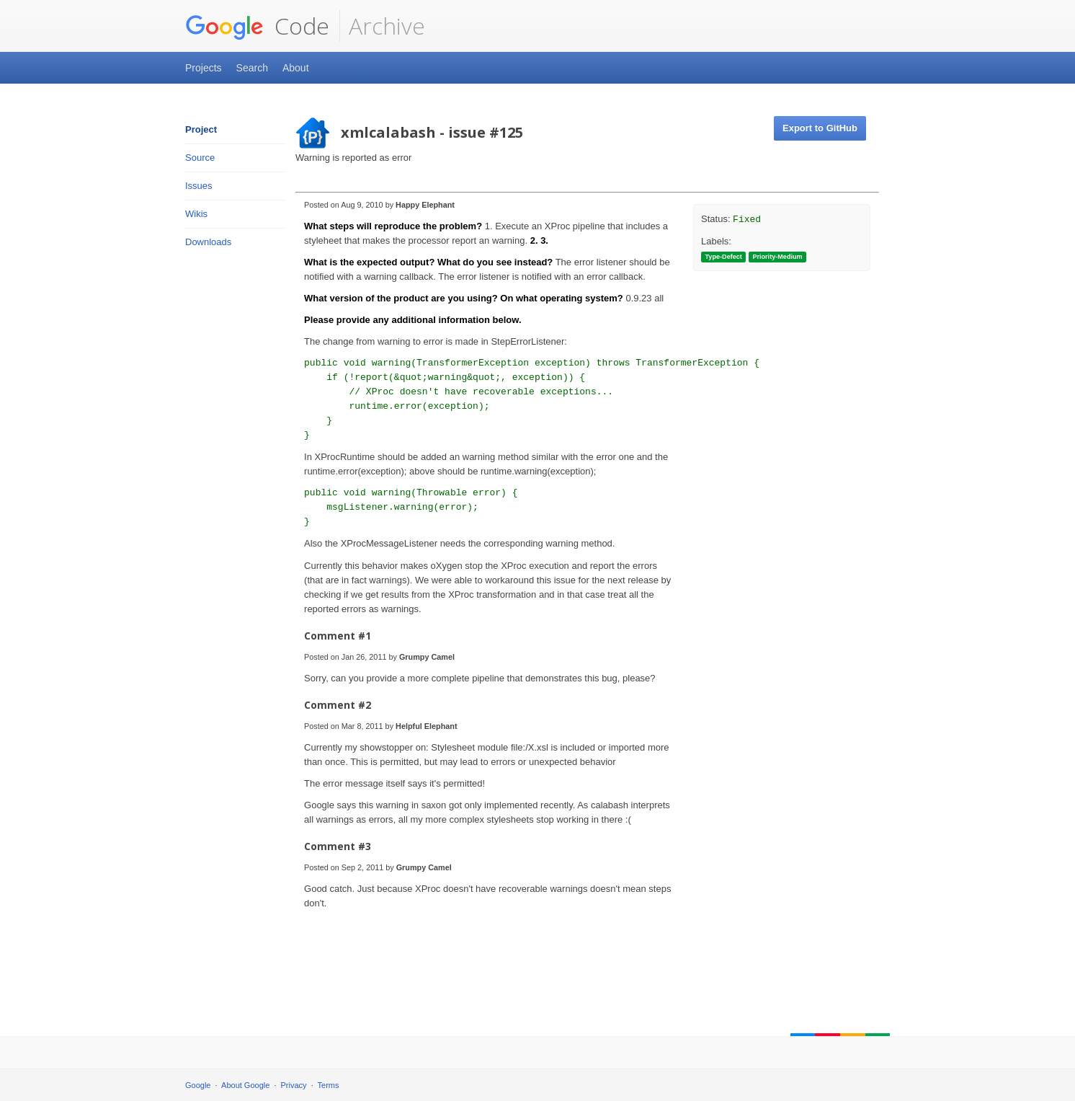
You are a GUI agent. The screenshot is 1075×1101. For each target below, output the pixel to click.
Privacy (294, 1085)
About (295, 68)
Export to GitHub (819, 128)
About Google (245, 1085)
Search (252, 68)
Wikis (196, 213)
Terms (328, 1085)
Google (197, 1085)
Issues (199, 185)
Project (201, 129)
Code (257, 26)
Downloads (208, 241)
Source (200, 157)
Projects (203, 68)
